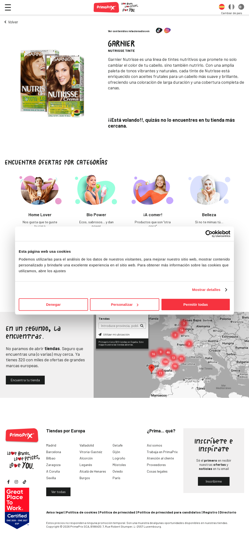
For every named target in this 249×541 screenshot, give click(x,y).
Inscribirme (214, 481)
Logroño (119, 458)
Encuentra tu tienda (25, 380)
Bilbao (50, 458)
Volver (13, 21)
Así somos (154, 445)
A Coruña (53, 471)
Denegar (53, 304)
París (116, 478)
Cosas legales (157, 471)
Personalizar (124, 304)
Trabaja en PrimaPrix (162, 452)
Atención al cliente (160, 458)
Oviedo (118, 471)
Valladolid (87, 445)
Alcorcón (86, 458)
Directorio (228, 512)
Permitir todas (195, 304)
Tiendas (104, 318)
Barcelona (53, 452)
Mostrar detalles (206, 290)
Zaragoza (53, 465)
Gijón (116, 452)
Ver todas (58, 492)
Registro (210, 512)
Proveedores (156, 465)
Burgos (85, 478)
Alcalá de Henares (93, 471)
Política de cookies (81, 512)
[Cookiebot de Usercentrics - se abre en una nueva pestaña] (209, 233)
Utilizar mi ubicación (114, 334)
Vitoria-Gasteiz (91, 452)
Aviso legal (55, 512)
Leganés (86, 465)
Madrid (51, 445)
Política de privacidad (117, 512)
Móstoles (119, 465)
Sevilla (51, 478)
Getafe (118, 445)
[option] (222, 7)
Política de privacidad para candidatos (169, 512)
